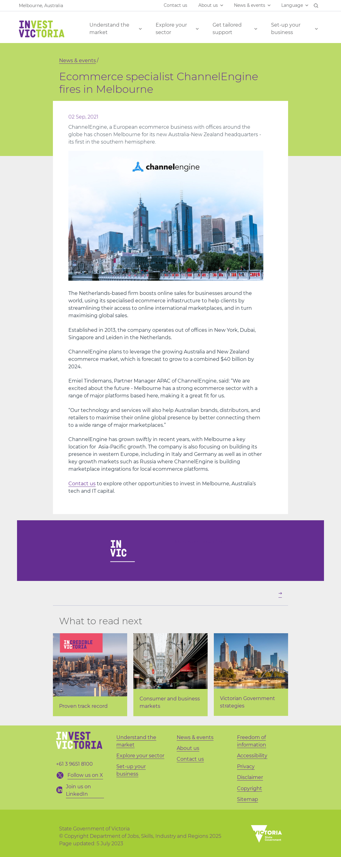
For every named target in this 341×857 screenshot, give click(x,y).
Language (292, 5)
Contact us (175, 5)
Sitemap (247, 799)
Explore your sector (171, 28)
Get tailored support (227, 28)
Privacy (246, 766)
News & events (249, 5)
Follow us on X (85, 775)
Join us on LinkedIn (199, 542)
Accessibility (252, 756)
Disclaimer (250, 777)
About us (208, 5)
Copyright (249, 788)
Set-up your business (285, 28)
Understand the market (109, 28)
